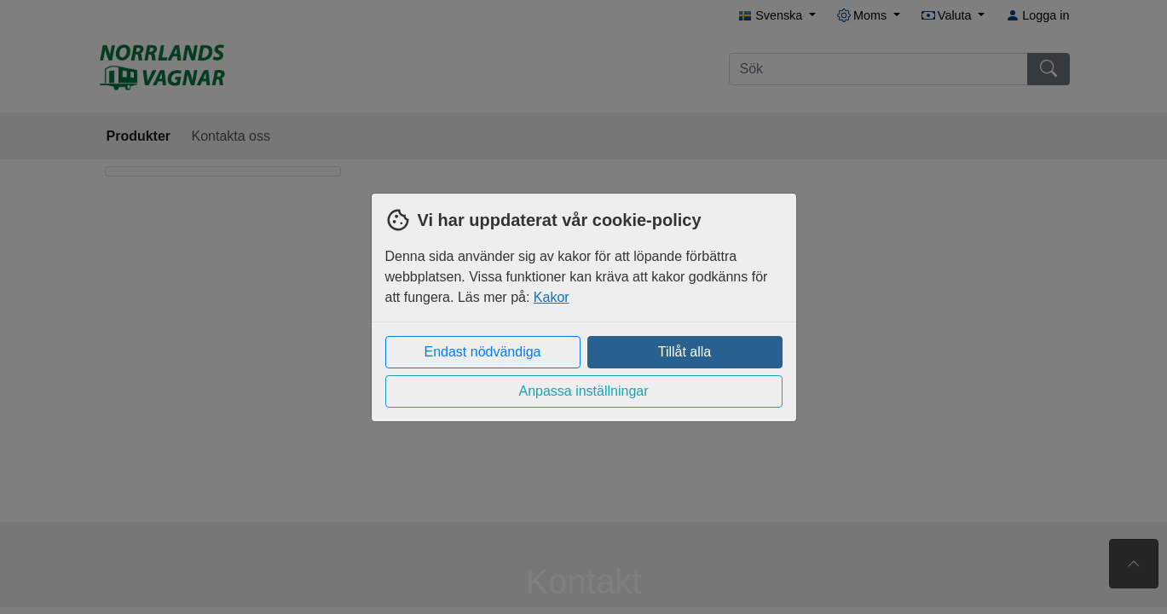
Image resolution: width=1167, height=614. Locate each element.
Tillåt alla (685, 352)
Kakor (551, 297)
